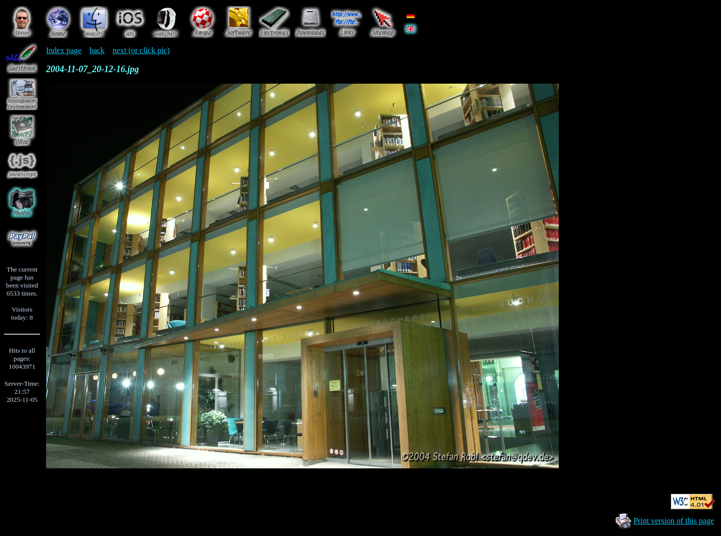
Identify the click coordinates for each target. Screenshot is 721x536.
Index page (64, 50)
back (97, 50)
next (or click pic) (141, 50)
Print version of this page (673, 520)
